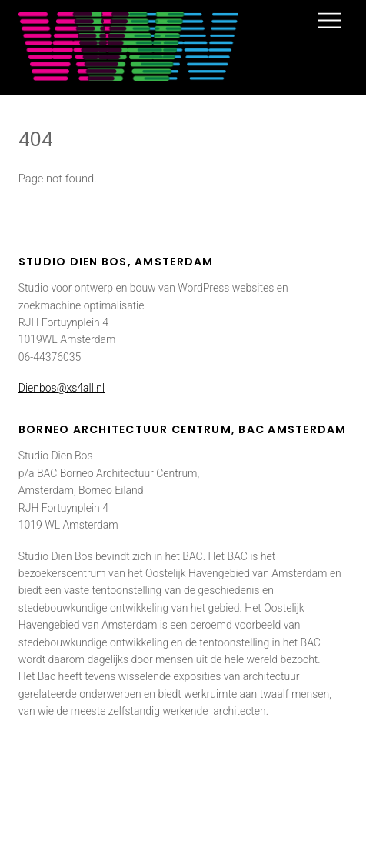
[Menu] (329, 21)
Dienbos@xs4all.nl (61, 388)
